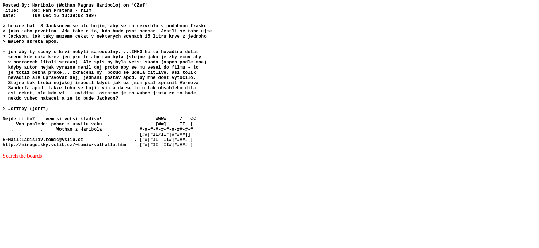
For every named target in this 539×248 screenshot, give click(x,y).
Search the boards (22, 185)
